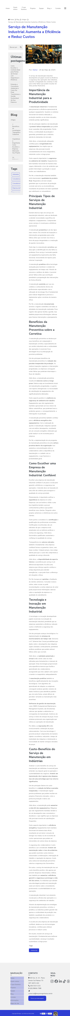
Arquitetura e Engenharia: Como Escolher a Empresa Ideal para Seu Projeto (16, 146)
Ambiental (16, 174)
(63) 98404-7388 (34, 988)
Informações (14, 999)
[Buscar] (20, 47)
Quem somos (15, 8)
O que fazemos (24, 8)
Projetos (33, 8)
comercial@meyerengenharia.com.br (37, 992)
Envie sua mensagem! (37, 998)
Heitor (35, 70)
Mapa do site (14, 1002)
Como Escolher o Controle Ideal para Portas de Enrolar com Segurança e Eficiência (15, 73)
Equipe (41, 8)
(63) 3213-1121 (34, 986)
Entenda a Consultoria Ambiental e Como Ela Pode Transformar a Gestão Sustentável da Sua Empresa (15, 93)
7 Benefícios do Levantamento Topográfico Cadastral (16, 129)
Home (8, 8)
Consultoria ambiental (19, 179)
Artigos (24, 20)
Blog (48, 8)
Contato (58, 8)
